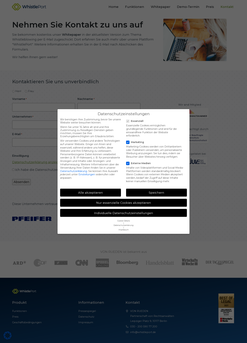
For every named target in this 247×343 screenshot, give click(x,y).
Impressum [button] (124, 225)
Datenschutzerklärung (73, 166)
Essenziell (136, 116)
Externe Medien (139, 159)
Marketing (136, 138)
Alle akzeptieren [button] (90, 188)
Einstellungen (86, 170)
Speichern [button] (156, 188)
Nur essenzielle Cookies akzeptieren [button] (123, 198)
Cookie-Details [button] (123, 216)
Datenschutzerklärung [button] (123, 221)
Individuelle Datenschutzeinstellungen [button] (123, 208)
